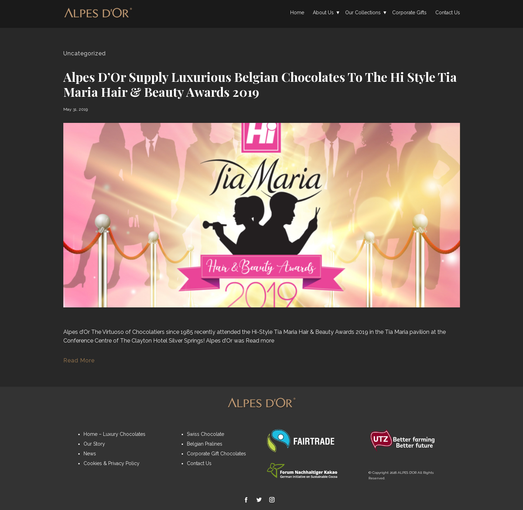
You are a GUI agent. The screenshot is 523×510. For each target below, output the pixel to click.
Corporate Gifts (409, 12)
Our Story (94, 444)
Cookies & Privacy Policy (112, 463)
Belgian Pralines (204, 444)
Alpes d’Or (76, 332)
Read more (260, 340)
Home (297, 12)
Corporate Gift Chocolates (216, 453)
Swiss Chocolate (205, 434)
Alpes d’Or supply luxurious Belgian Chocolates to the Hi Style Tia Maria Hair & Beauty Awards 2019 (260, 84)
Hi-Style (262, 332)
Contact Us (447, 12)
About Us (323, 12)
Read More (79, 360)
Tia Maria (285, 332)
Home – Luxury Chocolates (114, 434)
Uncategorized (84, 53)
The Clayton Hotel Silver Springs (161, 340)
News (90, 453)
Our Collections (363, 12)
